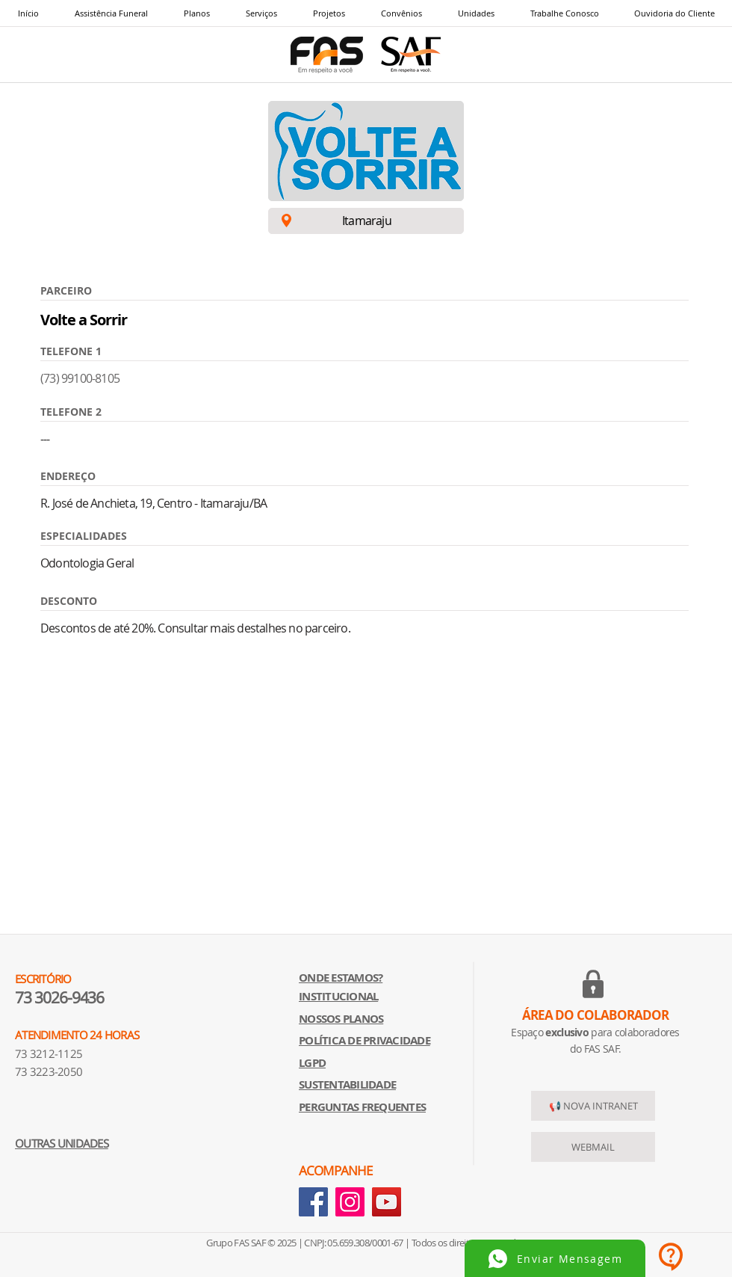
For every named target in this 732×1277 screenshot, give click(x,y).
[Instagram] (350, 1201)
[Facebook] (313, 1201)
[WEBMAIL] (593, 1147)
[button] (260, 13)
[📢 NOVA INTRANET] (593, 1106)
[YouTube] (386, 1201)
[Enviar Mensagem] (555, 1258)
